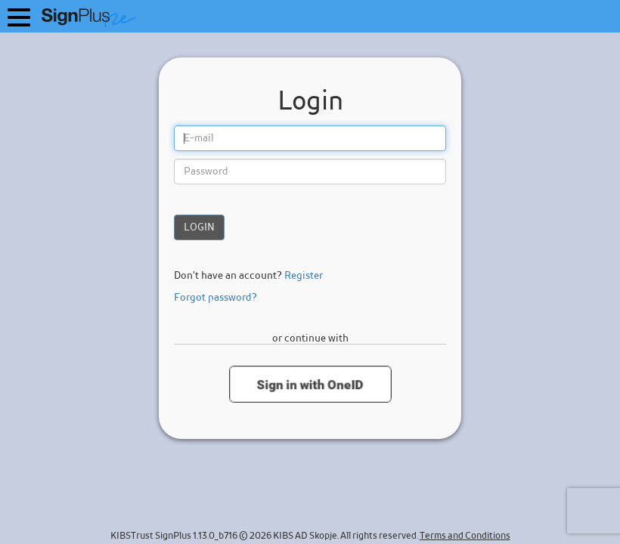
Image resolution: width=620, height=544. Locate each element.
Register (303, 275)
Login (199, 227)
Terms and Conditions (465, 536)
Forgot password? (215, 297)
